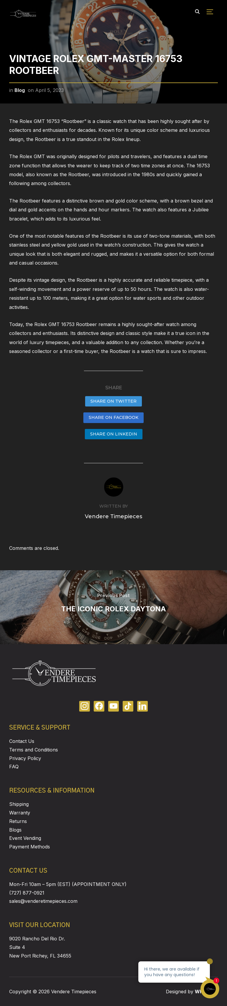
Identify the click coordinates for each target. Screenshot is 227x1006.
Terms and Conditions (33, 750)
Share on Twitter (113, 401)
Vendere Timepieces (113, 516)
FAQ (14, 767)
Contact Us (21, 741)
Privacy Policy (25, 758)
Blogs (15, 830)
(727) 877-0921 (26, 893)
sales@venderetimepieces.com (43, 901)
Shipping (19, 804)
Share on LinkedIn (113, 434)
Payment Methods (29, 847)
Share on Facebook (113, 417)
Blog (19, 90)
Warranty (19, 813)
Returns (18, 821)
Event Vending (25, 838)
